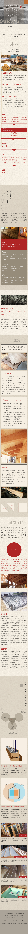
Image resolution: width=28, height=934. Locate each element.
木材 (4, 34)
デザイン (9, 34)
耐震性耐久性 (21, 34)
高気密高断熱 (14, 36)
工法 (15, 34)
